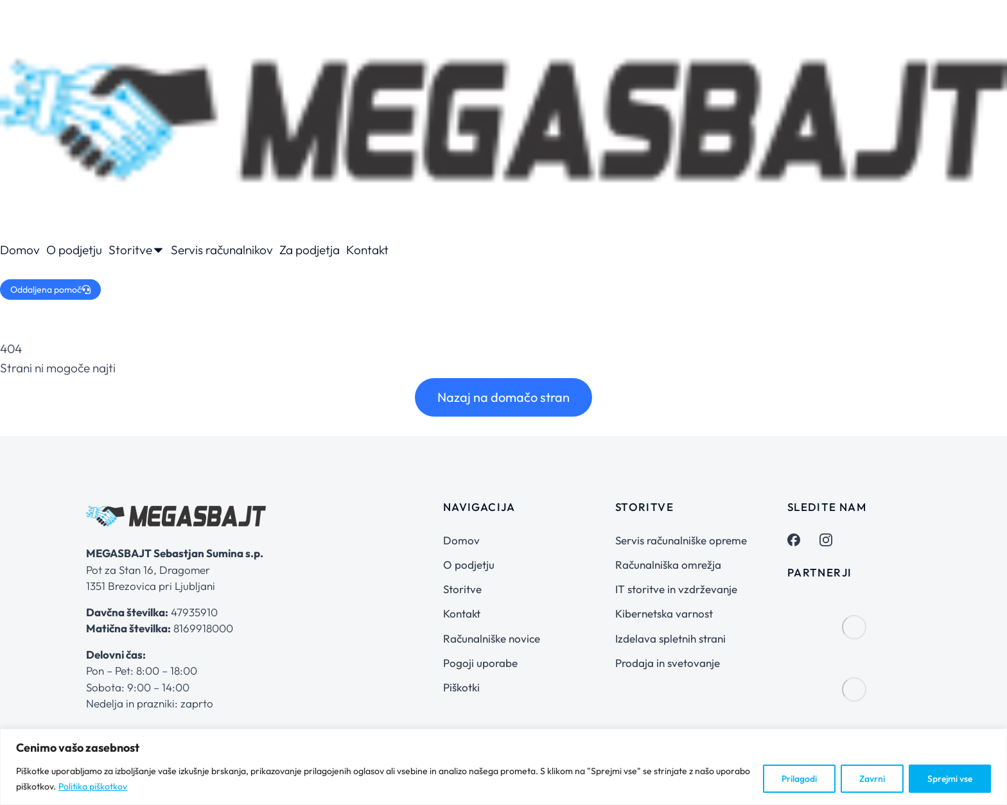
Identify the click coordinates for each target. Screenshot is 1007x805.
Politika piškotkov (92, 786)
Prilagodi (799, 778)
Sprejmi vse (949, 778)
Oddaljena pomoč (50, 289)
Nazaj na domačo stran (503, 397)
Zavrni (872, 778)
